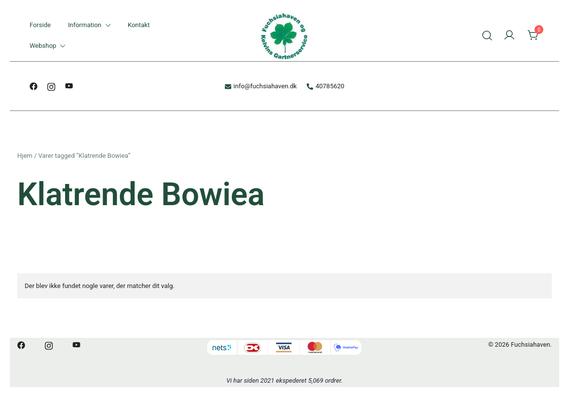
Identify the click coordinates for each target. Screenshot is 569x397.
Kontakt (139, 25)
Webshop (43, 45)
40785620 (325, 86)
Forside (40, 25)
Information (85, 25)
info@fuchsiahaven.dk (261, 86)
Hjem (25, 155)
